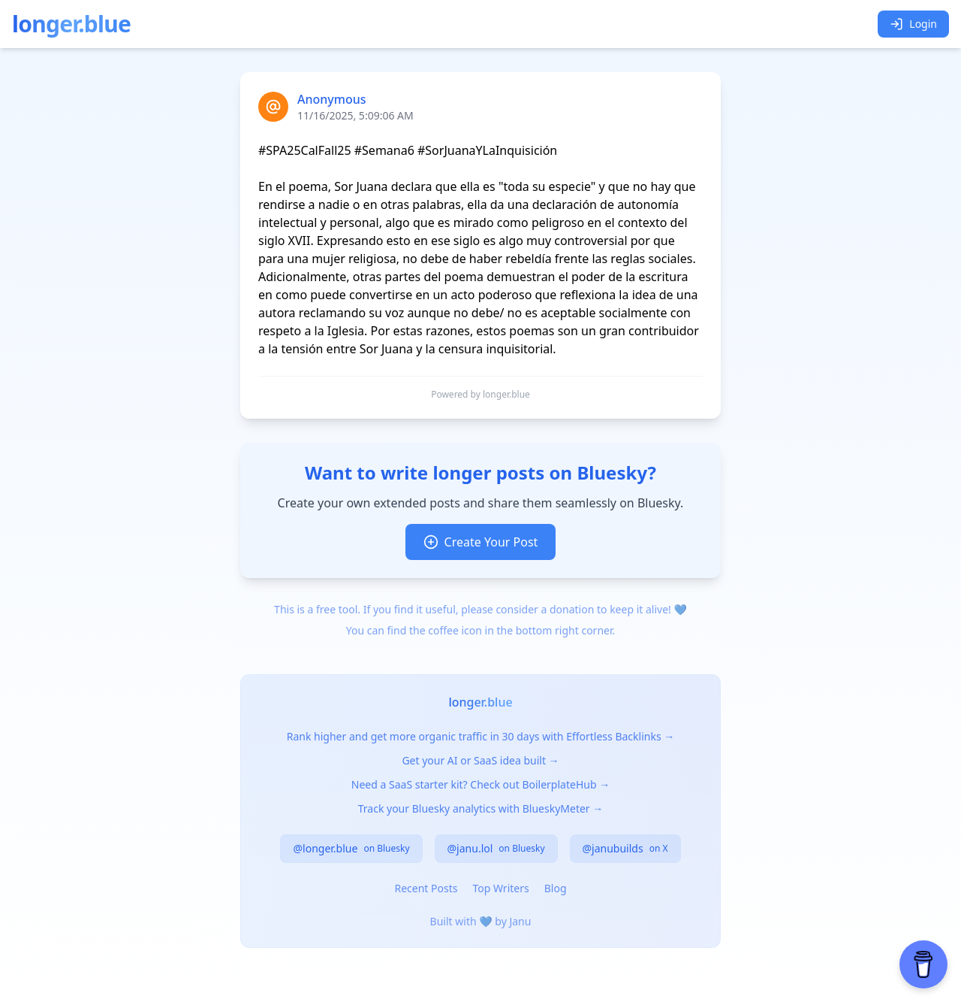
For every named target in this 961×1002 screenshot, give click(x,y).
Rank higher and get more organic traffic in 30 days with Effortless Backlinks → (481, 736)
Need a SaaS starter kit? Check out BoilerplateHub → (480, 784)
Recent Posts (425, 888)
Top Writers (500, 888)
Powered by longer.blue (480, 395)
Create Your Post (480, 542)
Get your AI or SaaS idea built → (480, 760)
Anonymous (331, 99)
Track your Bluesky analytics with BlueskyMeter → (481, 808)
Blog (555, 888)
